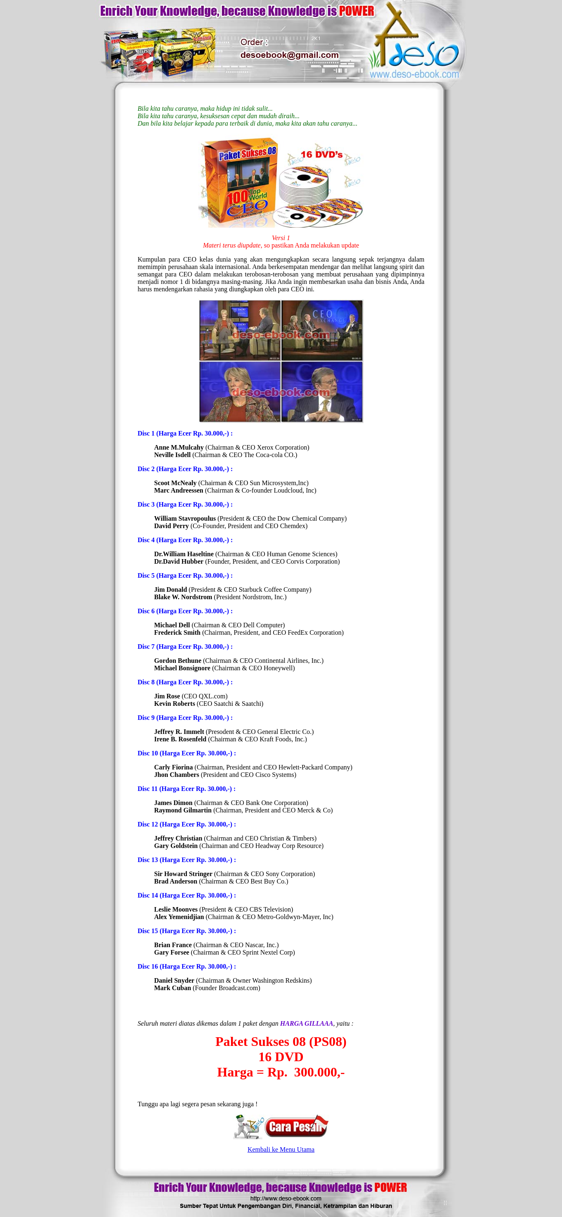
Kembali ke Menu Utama (281, 1149)
